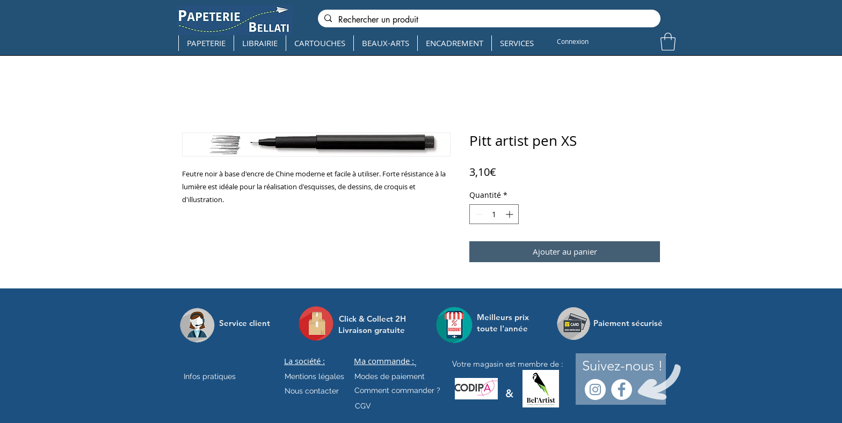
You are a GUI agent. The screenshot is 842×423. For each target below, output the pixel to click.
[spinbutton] (494, 214)
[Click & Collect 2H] (372, 318)
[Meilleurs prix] (504, 317)
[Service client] (244, 323)
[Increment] (510, 214)
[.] (415, 364)
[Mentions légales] (314, 377)
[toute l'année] (506, 328)
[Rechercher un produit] (488, 20)
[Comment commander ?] (397, 390)
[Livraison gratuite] (371, 330)
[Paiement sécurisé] (628, 323)
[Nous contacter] (312, 391)
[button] (668, 41)
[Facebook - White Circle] (621, 389)
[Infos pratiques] (219, 377)
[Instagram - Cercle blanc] (595, 389)
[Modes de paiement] (389, 377)
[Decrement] (477, 214)
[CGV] (362, 406)
